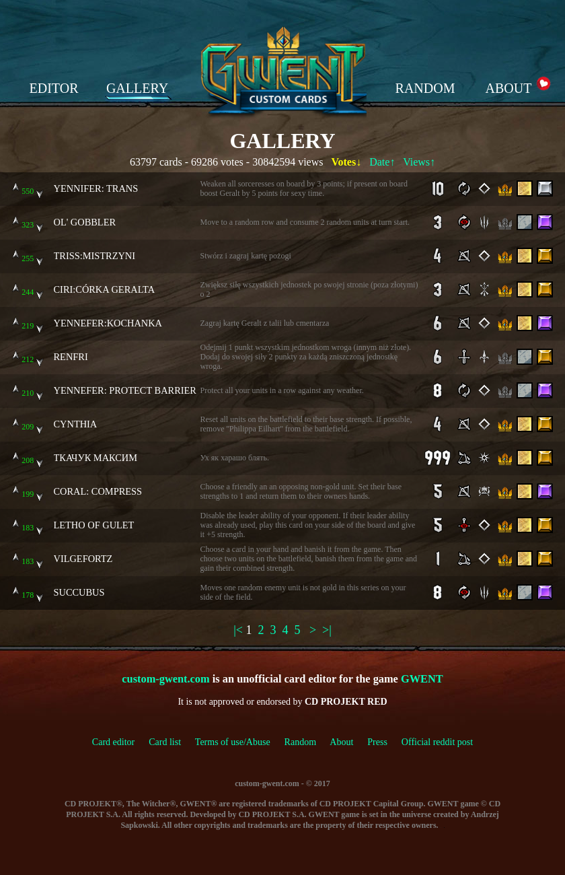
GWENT (422, 678)
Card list (165, 742)
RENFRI (71, 356)
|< (238, 630)
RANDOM (425, 88)
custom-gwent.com (165, 678)
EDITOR (54, 88)
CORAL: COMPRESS (98, 491)
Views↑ (419, 162)
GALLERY (137, 88)
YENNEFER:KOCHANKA (108, 323)
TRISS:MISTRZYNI (95, 255)
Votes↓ (346, 162)
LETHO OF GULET (94, 525)
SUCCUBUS (79, 592)
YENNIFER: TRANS (96, 188)
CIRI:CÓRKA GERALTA (104, 289)
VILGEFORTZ (83, 558)
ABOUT (509, 88)
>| (327, 630)
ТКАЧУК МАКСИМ (96, 457)
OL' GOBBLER (85, 222)
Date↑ (382, 162)
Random (300, 742)
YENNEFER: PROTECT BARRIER (125, 390)
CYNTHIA (76, 424)
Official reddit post (437, 742)
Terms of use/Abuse (240, 742)
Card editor (113, 742)
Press (377, 742)
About (341, 742)
